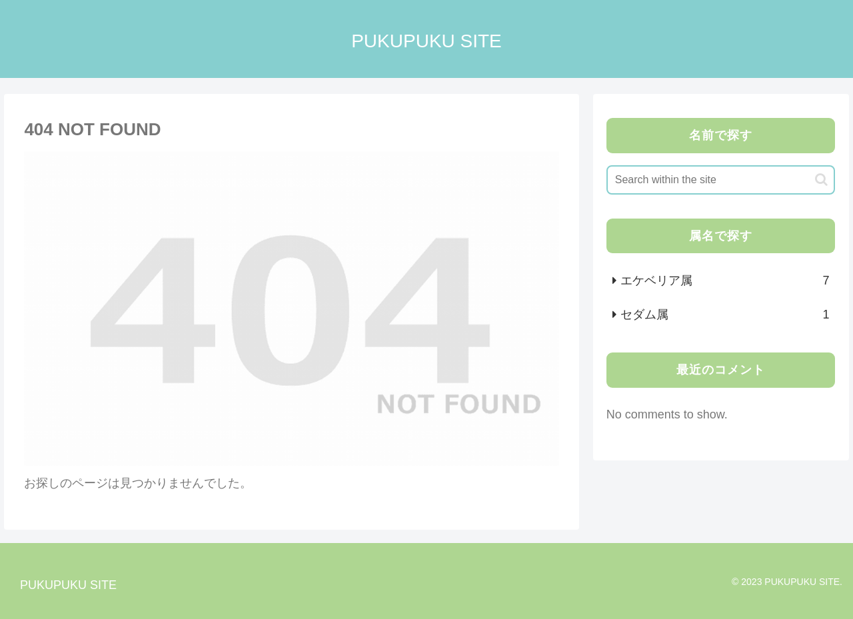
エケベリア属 (725, 280)
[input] (721, 180)
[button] (821, 179)
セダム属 (725, 314)
